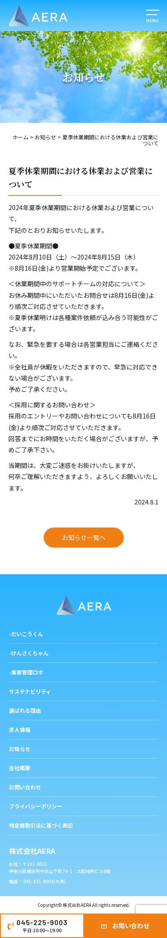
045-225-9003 (42, 926)
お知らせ (45, 137)
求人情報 (19, 729)
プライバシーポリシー (35, 806)
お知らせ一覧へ (84, 537)
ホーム (20, 137)
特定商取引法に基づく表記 (41, 825)
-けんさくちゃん (29, 653)
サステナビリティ (30, 691)
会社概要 (19, 768)
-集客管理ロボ (26, 672)
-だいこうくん (26, 634)
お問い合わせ (131, 925)
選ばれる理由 (25, 710)
